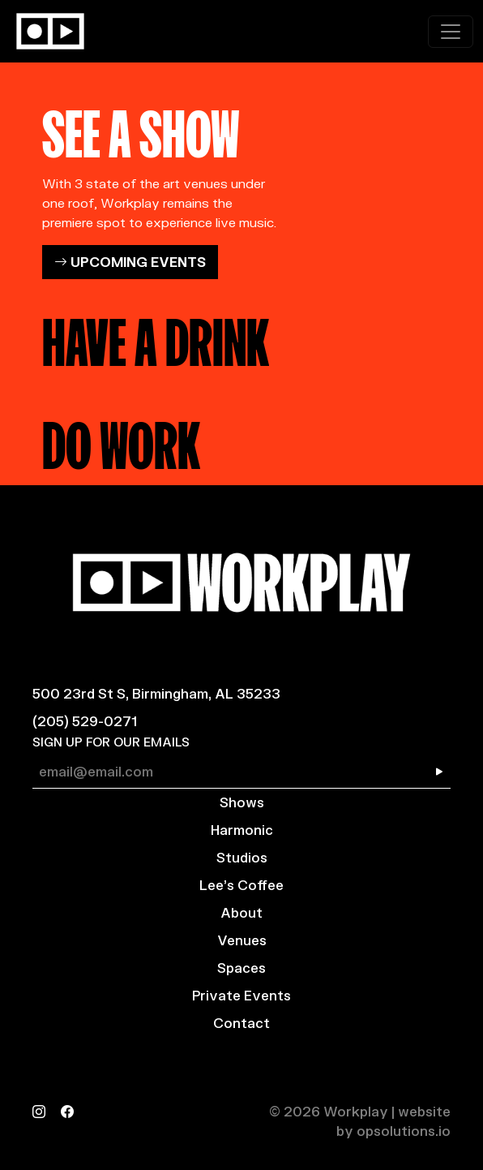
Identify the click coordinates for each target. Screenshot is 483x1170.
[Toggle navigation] (450, 31)
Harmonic (242, 829)
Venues (242, 940)
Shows (242, 802)
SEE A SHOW (141, 128)
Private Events (241, 995)
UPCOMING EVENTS (130, 261)
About (241, 912)
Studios (241, 857)
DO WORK (121, 440)
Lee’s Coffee (241, 885)
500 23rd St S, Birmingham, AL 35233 (156, 693)
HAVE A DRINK (155, 337)
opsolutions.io (404, 1130)
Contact (241, 1022)
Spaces (241, 967)
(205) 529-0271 (84, 721)
